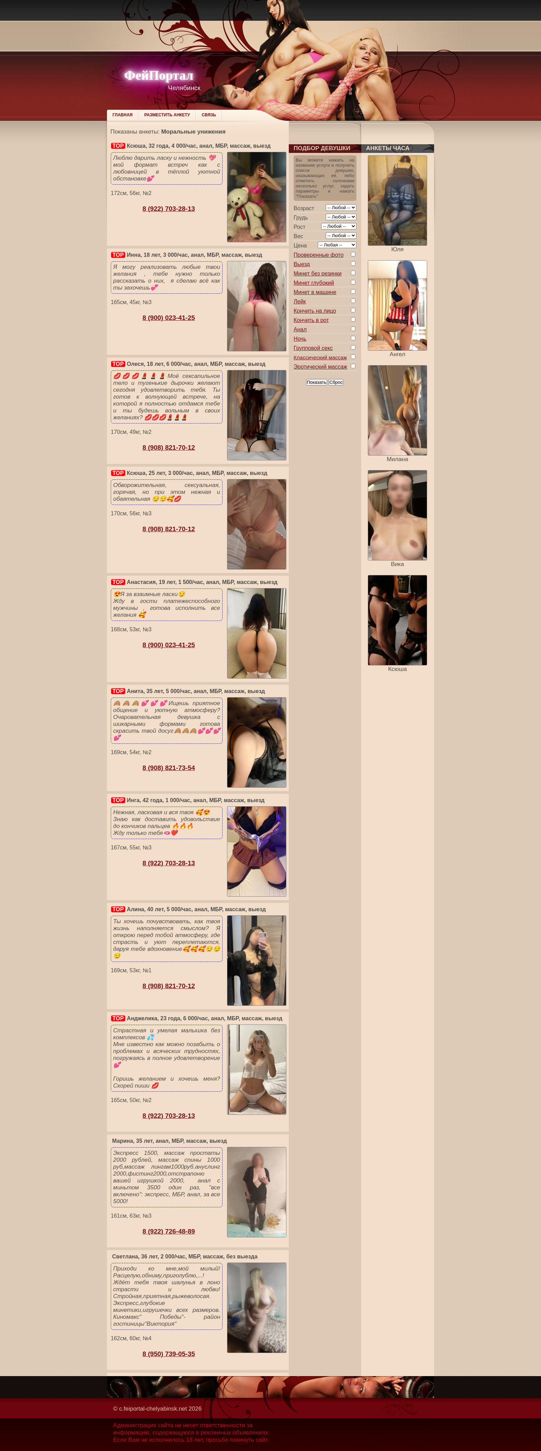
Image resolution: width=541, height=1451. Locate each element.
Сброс (336, 382)
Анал (300, 329)
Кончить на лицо (315, 311)
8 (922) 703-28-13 (168, 208)
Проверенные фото (319, 255)
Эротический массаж (320, 367)
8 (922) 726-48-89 (168, 1231)
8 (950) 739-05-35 (168, 1353)
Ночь (300, 339)
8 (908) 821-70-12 (168, 447)
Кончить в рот (311, 320)
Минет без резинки (318, 273)
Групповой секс (313, 348)
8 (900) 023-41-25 (168, 317)
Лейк (300, 301)
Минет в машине (315, 292)
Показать (316, 382)
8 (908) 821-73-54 (168, 767)
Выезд (302, 264)
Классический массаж (320, 357)
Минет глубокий (314, 283)
